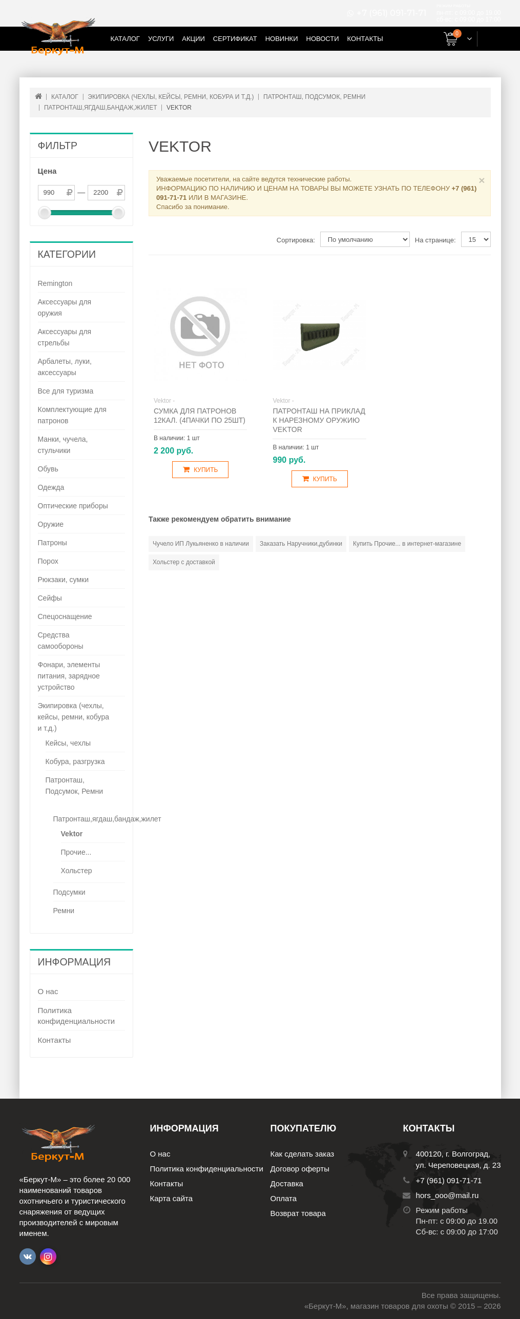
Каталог (125, 39)
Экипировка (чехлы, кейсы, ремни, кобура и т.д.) (73, 717)
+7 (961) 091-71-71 (391, 13)
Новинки (281, 39)
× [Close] (482, 180)
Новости (322, 39)
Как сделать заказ (303, 1153)
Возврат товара (298, 1213)
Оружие (51, 524)
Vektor (72, 834)
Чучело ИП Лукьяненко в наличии (201, 543)
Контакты (365, 39)
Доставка (287, 1183)
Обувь (48, 469)
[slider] (44, 212)
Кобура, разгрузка (75, 761)
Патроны (52, 543)
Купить (200, 469)
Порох (48, 561)
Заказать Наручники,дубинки (301, 543)
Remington (55, 283)
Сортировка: (296, 240)
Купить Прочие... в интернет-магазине (407, 543)
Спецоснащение (65, 616)
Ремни (64, 910)
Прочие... (76, 852)
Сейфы (50, 598)
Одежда (51, 487)
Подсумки (69, 892)
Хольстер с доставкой (184, 562)
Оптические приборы (73, 506)
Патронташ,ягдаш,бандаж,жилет (107, 819)
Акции (193, 39)
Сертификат (235, 39)
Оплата (284, 1198)
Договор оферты (300, 1168)
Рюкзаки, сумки (63, 579)
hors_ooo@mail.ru (447, 1195)
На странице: (435, 240)
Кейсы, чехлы (68, 743)
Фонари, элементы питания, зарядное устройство (69, 676)
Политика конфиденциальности (76, 1015)
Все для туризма (66, 391)
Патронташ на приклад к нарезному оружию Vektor (319, 420)
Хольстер (76, 871)
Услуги (161, 39)
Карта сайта (171, 1198)
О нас (48, 991)
